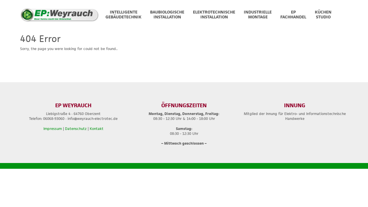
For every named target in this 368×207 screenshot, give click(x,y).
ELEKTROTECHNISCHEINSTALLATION (214, 14)
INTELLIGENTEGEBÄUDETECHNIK (123, 14)
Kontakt (96, 128)
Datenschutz (76, 128)
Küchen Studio (323, 14)
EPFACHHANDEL (293, 14)
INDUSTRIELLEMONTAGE (258, 14)
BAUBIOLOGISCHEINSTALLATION (167, 14)
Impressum (52, 128)
